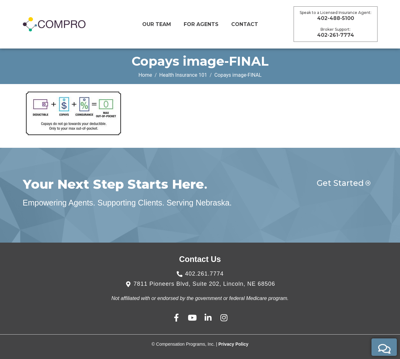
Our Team (156, 24)
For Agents (201, 24)
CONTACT (244, 24)
